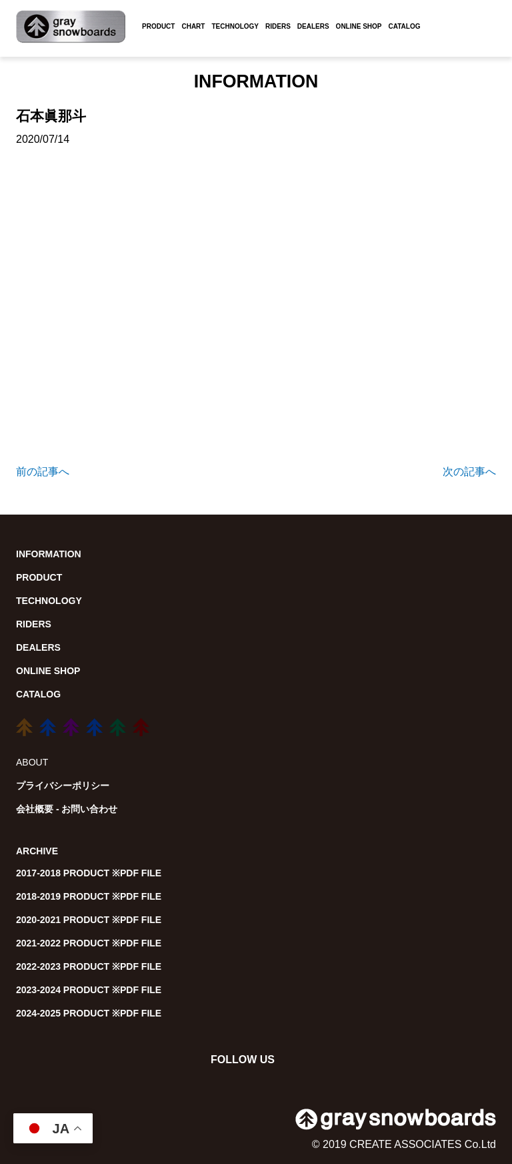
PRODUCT (158, 26)
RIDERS (278, 26)
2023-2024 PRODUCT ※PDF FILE (88, 989)
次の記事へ (469, 471)
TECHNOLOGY (235, 26)
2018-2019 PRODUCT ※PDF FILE (88, 896)
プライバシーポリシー (62, 785)
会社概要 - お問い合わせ (66, 809)
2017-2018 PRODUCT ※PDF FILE (88, 873)
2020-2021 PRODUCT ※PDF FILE (88, 919)
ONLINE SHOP (359, 26)
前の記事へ (42, 471)
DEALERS (313, 26)
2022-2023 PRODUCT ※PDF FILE (88, 966)
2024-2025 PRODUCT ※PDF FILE (88, 1013)
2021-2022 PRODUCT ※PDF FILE (88, 943)
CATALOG (405, 26)
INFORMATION (48, 554)
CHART (193, 26)
